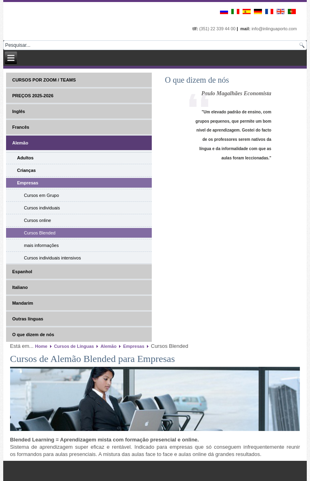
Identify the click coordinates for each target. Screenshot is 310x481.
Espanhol (22, 271)
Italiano (20, 287)
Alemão (20, 142)
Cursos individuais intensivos (52, 257)
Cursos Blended (39, 232)
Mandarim (22, 303)
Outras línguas (27, 318)
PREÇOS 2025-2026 (32, 95)
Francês (20, 127)
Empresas (27, 182)
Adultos (25, 157)
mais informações (41, 245)
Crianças (26, 170)
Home (41, 346)
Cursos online (37, 220)
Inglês (18, 111)
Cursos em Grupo (41, 195)
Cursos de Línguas (74, 346)
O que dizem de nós (33, 334)
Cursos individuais (42, 207)
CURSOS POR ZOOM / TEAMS (44, 79)
